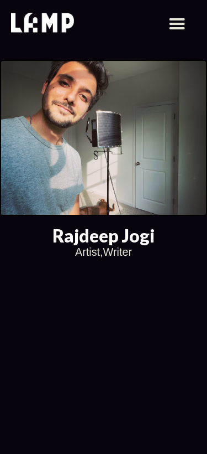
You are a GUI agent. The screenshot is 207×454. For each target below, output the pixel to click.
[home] (42, 24)
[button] (177, 24)
